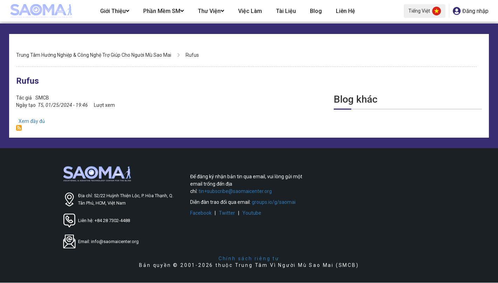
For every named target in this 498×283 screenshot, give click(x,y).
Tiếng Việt (424, 11)
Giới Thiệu (114, 11)
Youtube (251, 213)
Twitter (227, 213)
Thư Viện (211, 11)
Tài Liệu (286, 11)
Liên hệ (345, 11)
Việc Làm (250, 11)
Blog (316, 11)
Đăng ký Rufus (19, 128)
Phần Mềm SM (163, 11)
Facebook (201, 213)
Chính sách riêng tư (249, 258)
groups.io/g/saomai (274, 202)
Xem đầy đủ (32, 121)
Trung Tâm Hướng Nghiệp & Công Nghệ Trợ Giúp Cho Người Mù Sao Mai (93, 55)
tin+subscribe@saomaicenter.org (235, 191)
